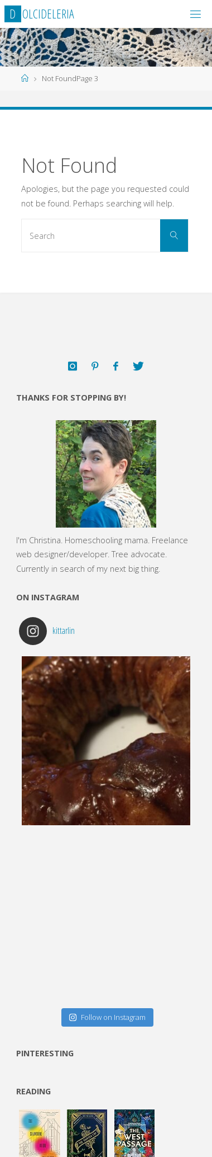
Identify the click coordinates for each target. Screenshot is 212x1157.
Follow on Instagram (107, 1017)
